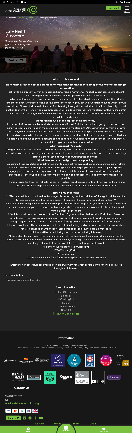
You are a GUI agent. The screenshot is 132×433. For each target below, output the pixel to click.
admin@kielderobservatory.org (22, 403)
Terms (76, 423)
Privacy (58, 423)
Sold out (16, 60)
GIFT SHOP (104, 430)
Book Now (113, 8)
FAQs (28, 430)
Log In (93, 423)
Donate (13, 418)
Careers (39, 423)
